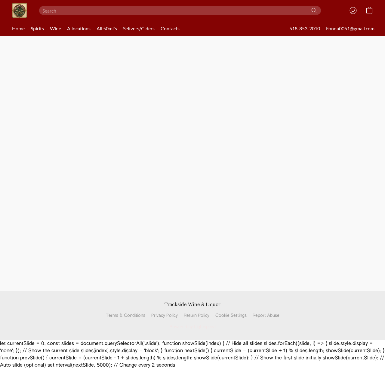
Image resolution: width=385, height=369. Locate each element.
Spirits (37, 28)
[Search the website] (314, 10)
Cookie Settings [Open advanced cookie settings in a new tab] (231, 316)
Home (18, 28)
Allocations (79, 28)
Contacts (170, 28)
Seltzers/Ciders (139, 28)
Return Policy (196, 316)
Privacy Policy (164, 316)
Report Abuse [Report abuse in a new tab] (266, 316)
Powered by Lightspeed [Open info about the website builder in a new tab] (193, 327)
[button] (19, 10)
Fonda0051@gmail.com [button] (350, 28)
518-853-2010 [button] (304, 28)
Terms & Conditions (125, 316)
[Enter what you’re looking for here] (180, 10)
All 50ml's (107, 28)
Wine (55, 28)
